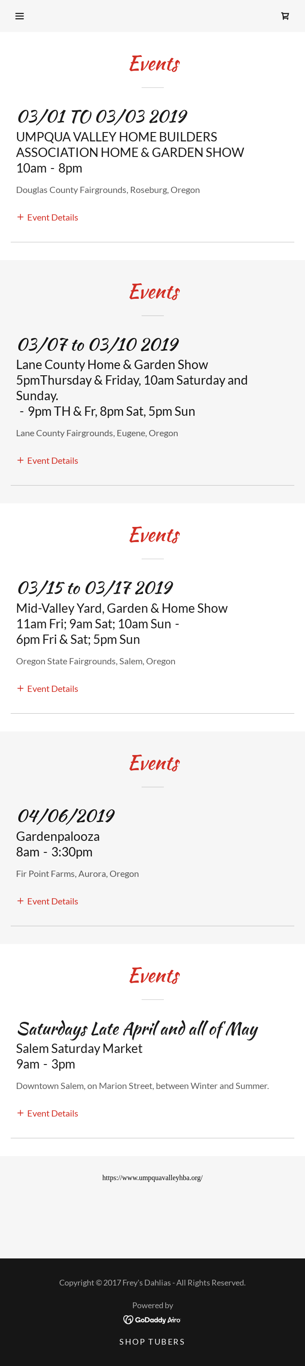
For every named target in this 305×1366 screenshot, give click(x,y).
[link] (285, 16)
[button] (19, 16)
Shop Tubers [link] (152, 1341)
